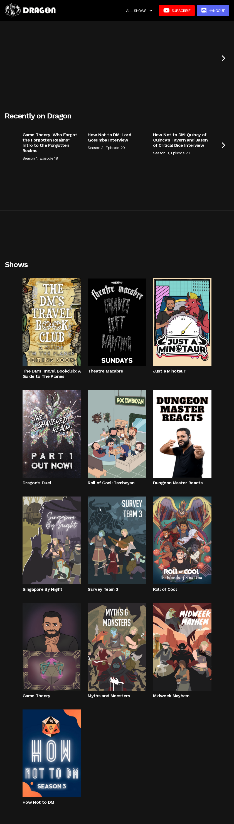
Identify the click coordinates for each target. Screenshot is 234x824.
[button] (139, 10)
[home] (30, 10)
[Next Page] (222, 58)
